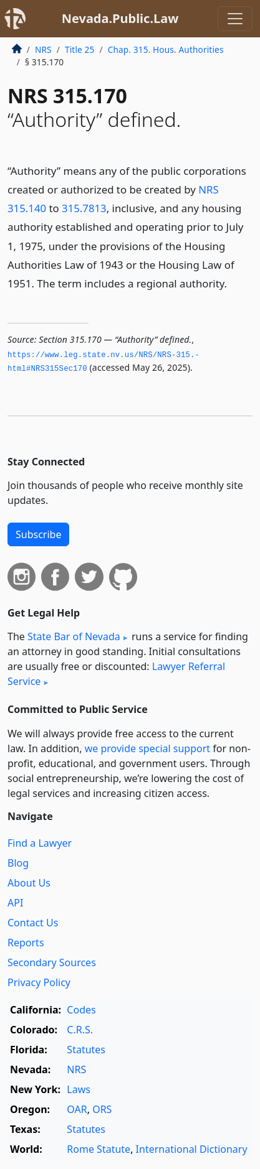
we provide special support (147, 748)
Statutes (86, 1049)
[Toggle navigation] (235, 18)
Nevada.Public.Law (120, 18)
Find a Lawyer (39, 843)
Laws (78, 1089)
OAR (77, 1109)
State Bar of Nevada (73, 636)
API (15, 903)
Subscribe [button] (38, 534)
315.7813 (84, 208)
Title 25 (80, 49)
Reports (25, 942)
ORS (102, 1109)
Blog (18, 863)
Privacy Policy (38, 982)
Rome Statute (98, 1149)
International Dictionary (192, 1149)
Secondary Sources (51, 962)
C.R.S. (80, 1029)
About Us (29, 883)
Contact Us (32, 922)
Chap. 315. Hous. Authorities (166, 49)
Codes (81, 1010)
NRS (43, 49)
